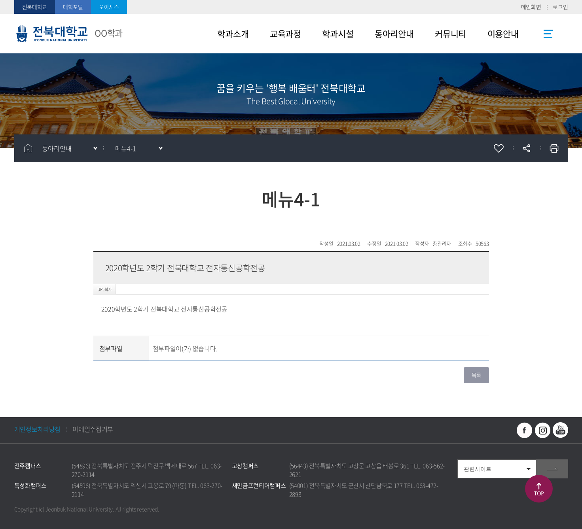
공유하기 (526, 148)
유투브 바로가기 (560, 430)
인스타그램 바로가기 (542, 430)
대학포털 (73, 7)
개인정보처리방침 (37, 429)
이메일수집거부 (92, 429)
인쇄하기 (554, 148)
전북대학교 (34, 7)
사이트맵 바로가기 (548, 33)
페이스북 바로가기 (525, 430)
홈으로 (28, 148)
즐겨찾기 (499, 148)
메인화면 (531, 7)
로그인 (560, 7)
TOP (539, 494)
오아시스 (109, 7)
